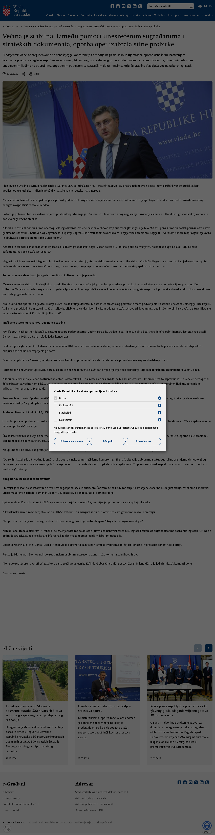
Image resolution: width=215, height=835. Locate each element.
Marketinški (65, 419)
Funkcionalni (66, 405)
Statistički (65, 412)
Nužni (62, 398)
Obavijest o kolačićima (144, 427)
